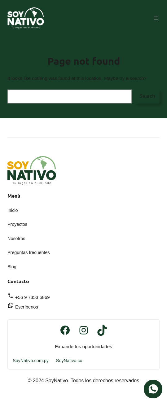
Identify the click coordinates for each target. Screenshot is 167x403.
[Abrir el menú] (156, 18)
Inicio (12, 210)
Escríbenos (22, 306)
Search (147, 96)
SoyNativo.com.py (31, 360)
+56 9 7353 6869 (28, 297)
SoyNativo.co (69, 360)
